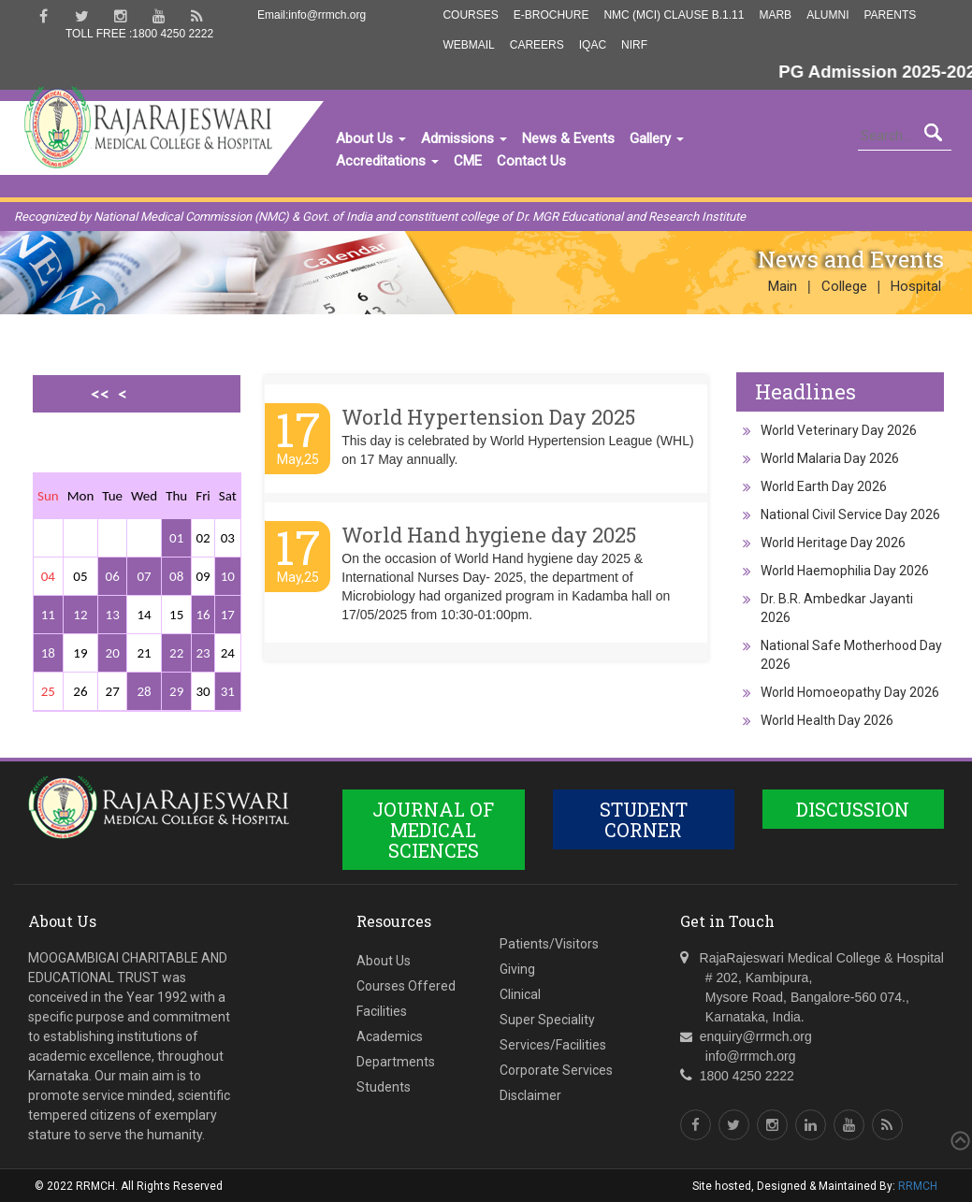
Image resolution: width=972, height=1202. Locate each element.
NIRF (634, 44)
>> (118, 458)
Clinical (520, 994)
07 (144, 576)
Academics (389, 1036)
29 (176, 691)
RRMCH (917, 1186)
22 (176, 652)
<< (100, 394)
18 (48, 652)
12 (80, 614)
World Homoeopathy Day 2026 (850, 692)
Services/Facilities (553, 1044)
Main (782, 286)
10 (228, 576)
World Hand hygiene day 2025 (488, 534)
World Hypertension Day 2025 (488, 416)
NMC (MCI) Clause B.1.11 (673, 15)
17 (228, 614)
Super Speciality (547, 1019)
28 (144, 691)
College (844, 286)
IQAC (592, 44)
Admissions (464, 138)
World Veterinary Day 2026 (839, 430)
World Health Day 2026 (827, 720)
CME (468, 160)
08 (176, 576)
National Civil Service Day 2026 (850, 514)
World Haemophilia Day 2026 (845, 570)
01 (176, 537)
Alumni (827, 15)
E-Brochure (551, 15)
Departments (395, 1061)
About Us (371, 138)
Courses (470, 15)
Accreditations (387, 160)
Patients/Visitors (549, 943)
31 (228, 691)
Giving (517, 969)
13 (113, 614)
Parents (889, 15)
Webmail (468, 44)
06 (113, 576)
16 (203, 614)
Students (383, 1086)
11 (48, 614)
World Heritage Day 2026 (833, 542)
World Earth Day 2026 (824, 486)
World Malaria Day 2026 (830, 458)
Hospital (916, 286)
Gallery (657, 138)
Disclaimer (530, 1095)
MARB (775, 15)
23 (203, 652)
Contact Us (531, 160)
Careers (537, 44)
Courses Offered (406, 985)
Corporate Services (556, 1070)
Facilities (381, 1011)
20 (113, 652)
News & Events (568, 138)
